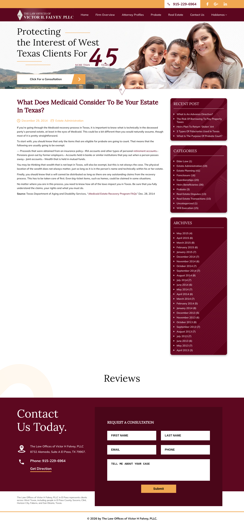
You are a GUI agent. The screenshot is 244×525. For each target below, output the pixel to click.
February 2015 (185, 247)
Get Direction (41, 469)
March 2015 (184, 242)
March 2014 (184, 298)
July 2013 (182, 336)
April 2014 (183, 294)
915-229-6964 (184, 4)
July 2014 (182, 280)
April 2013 (183, 350)
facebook (207, 4)
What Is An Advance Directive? (195, 114)
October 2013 (185, 322)
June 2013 (182, 340)
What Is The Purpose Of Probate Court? (199, 136)
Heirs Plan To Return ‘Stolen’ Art (195, 126)
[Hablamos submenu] (226, 15)
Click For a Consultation (46, 79)
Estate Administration (69, 120)
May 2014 (183, 289)
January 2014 (184, 308)
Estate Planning (186, 170)
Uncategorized (185, 203)
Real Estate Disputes (189, 194)
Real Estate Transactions (191, 198)
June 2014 (182, 284)
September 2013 (186, 326)
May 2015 (183, 233)
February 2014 (185, 303)
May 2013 (183, 345)
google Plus (216, 4)
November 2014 (186, 261)
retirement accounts (145, 150)
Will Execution (185, 208)
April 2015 (183, 238)
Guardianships (185, 179)
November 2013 (186, 317)
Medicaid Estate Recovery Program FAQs (113, 193)
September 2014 (186, 270)
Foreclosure (183, 175)
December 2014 (186, 256)
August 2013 (184, 331)
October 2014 (185, 266)
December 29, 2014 (35, 120)
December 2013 (186, 312)
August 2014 (184, 275)
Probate (181, 189)
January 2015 (184, 252)
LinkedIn (225, 4)
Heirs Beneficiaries (187, 184)
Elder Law (182, 161)
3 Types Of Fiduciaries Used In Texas (198, 131)
